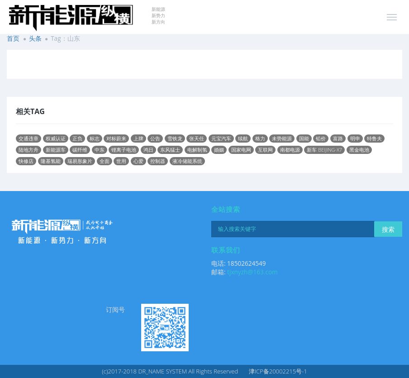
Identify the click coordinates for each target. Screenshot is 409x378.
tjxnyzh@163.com (252, 272)
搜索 (388, 229)
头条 (35, 38)
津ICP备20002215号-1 (278, 371)
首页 (13, 38)
